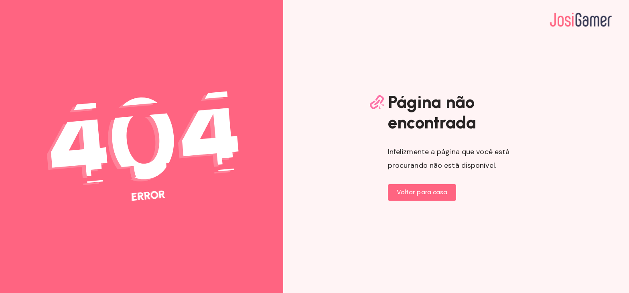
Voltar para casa (422, 192)
